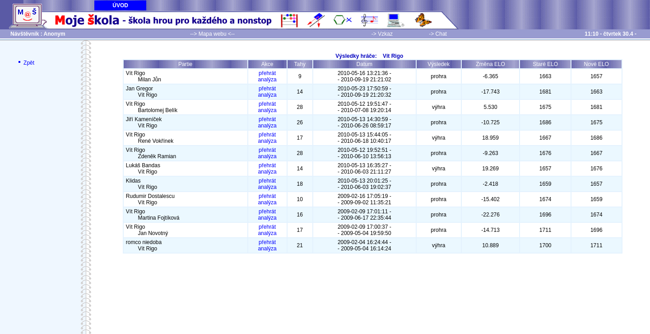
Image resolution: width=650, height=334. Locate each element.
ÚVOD (120, 5)
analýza (267, 79)
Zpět (25, 63)
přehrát (267, 73)
